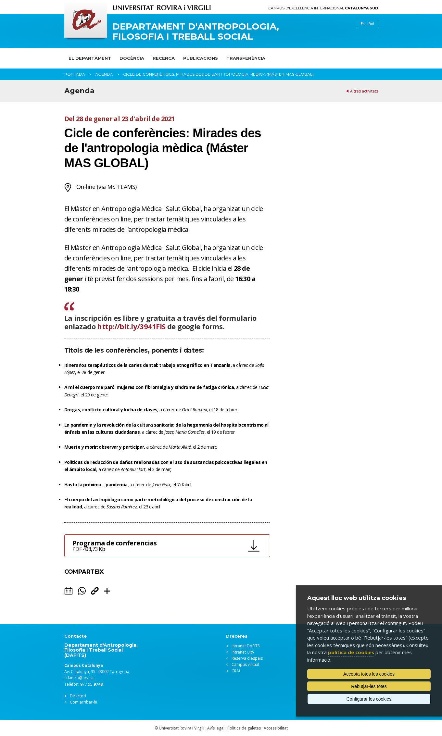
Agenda (104, 74)
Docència (132, 58)
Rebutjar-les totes (369, 686)
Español (367, 23)
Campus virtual (245, 664)
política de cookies (351, 652)
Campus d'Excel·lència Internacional (323, 8)
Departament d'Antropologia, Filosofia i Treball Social (195, 31)
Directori (78, 696)
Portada (74, 74)
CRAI (236, 671)
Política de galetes (244, 728)
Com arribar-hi (83, 702)
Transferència (245, 58)
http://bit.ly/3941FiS (131, 326)
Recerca (164, 58)
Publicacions (200, 58)
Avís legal (215, 728)
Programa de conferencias (158, 546)
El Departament (90, 58)
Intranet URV (243, 652)
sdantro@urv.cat (79, 677)
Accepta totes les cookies (369, 674)
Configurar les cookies (369, 699)
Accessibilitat (276, 728)
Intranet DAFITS (245, 646)
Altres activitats (364, 91)
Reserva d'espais (247, 658)
